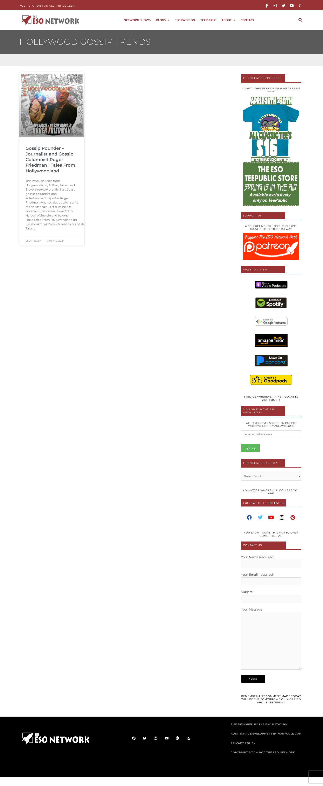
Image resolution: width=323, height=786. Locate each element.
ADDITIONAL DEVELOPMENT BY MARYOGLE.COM (266, 743)
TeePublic (208, 20)
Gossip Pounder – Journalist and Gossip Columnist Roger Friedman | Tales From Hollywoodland (50, 159)
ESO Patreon (185, 20)
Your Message (271, 646)
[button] (300, 20)
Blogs (162, 20)
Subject (271, 600)
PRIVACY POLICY (243, 752)
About (228, 20)
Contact (247, 20)
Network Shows (137, 20)
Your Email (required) (271, 582)
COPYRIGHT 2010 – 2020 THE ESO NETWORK (263, 761)
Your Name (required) (271, 563)
